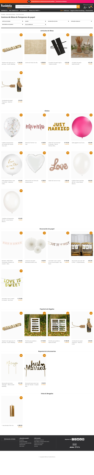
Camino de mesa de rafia (31, 63)
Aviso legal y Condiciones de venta (41, 442)
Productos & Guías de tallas (25, 443)
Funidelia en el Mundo (39, 440)
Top (61, 10)
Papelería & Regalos (75, 21)
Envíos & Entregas (23, 442)
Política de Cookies (38, 445)
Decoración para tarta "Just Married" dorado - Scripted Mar (31, 385)
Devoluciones (22, 445)
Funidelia (3, 14)
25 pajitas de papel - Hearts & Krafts (77, 63)
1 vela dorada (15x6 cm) (7, 426)
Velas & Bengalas (29, 24)
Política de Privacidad (38, 443)
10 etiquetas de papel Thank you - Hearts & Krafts (7, 102)
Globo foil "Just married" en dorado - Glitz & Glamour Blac (54, 144)
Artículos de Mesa (6, 21)
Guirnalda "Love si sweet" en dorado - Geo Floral (8, 299)
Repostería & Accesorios (7, 24)
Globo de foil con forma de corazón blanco (31, 181)
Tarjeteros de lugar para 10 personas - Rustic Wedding (8, 63)
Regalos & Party (34, 10)
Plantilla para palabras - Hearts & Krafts (31, 342)
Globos (27, 21)
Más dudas (21, 446)
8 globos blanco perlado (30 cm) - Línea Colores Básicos (78, 182)
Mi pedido (21, 440)
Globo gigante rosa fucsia (78, 143)
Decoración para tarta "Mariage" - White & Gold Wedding (8, 385)
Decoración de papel (53, 21)
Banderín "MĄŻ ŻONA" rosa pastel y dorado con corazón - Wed (8, 262)
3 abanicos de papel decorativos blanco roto (31, 261)
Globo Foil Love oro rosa (54, 181)
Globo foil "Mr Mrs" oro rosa (31, 143)
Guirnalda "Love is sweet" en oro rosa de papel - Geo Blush (55, 262)
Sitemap (36, 446)
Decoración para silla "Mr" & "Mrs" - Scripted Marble (78, 261)
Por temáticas (13, 10)
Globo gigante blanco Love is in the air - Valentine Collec (8, 182)
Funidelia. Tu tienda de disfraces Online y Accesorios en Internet (6, 6)
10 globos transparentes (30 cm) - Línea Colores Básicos (8, 220)
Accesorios (23, 10)
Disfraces (4, 10)
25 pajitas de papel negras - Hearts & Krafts (55, 63)
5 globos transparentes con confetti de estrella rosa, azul (7, 144)
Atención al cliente (9, 439)
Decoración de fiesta (10, 14)
